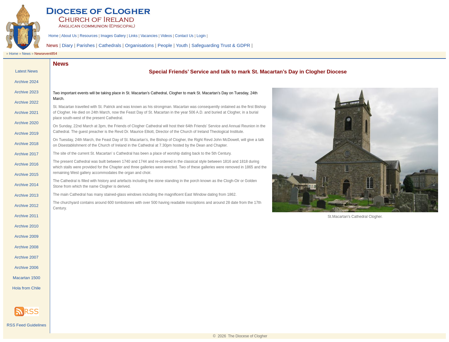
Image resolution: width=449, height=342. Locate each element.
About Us (69, 36)
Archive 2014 (27, 184)
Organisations (139, 45)
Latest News (26, 71)
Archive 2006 (27, 267)
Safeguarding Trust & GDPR (220, 45)
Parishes (86, 45)
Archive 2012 (27, 205)
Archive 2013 (27, 195)
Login (201, 36)
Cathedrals (110, 45)
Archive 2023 (27, 92)
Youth (182, 45)
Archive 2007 (27, 257)
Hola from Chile (26, 288)
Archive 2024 (27, 81)
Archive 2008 (27, 247)
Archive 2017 (27, 154)
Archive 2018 (27, 143)
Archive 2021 (27, 112)
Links (133, 36)
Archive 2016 (27, 164)
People (165, 45)
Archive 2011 (27, 215)
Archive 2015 (27, 174)
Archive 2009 (27, 236)
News (26, 53)
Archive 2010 (27, 226)
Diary (67, 45)
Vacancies (148, 36)
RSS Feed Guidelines (26, 325)
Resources (88, 36)
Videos (166, 36)
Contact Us (184, 36)
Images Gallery (113, 36)
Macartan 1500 (26, 277)
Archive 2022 (27, 102)
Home (54, 36)
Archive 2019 (27, 133)
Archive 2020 (27, 122)
